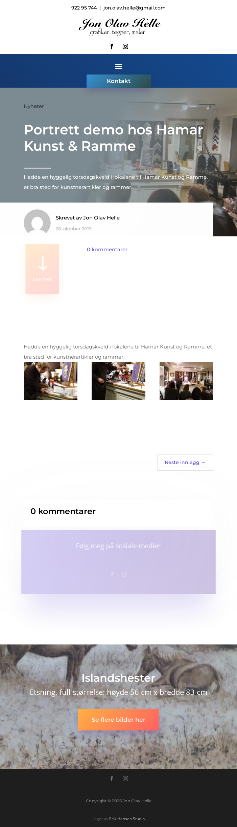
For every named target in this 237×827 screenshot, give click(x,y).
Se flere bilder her (118, 719)
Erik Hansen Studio (127, 819)
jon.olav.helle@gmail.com (134, 8)
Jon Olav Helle (101, 220)
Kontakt (119, 81)
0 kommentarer (107, 249)
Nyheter (34, 106)
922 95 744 (84, 8)
